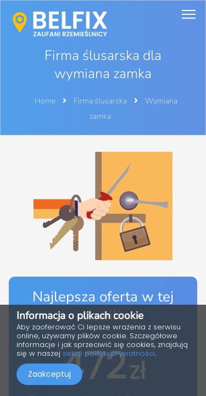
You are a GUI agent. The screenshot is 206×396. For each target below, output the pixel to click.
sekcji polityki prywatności (109, 353)
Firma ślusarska (101, 101)
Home (45, 101)
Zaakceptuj (49, 374)
